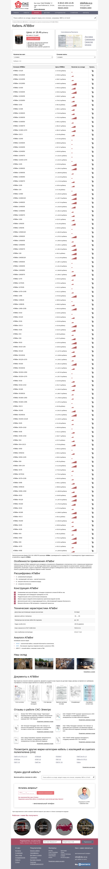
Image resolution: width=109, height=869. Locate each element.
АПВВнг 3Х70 (17, 470)
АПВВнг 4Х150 (18, 504)
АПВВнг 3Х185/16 (19, 393)
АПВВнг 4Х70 (17, 546)
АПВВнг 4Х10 (17, 495)
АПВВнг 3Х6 (17, 461)
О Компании (74, 12)
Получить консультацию (45, 793)
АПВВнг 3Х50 (17, 448)
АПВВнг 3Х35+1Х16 (19, 436)
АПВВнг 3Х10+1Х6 (19, 347)
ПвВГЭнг (38, 762)
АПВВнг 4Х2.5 (17, 516)
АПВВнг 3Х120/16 (19, 355)
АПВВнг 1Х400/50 (19, 211)
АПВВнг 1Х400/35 (19, 206)
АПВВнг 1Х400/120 (19, 198)
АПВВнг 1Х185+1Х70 (20, 130)
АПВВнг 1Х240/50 (19, 151)
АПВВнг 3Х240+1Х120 (20, 419)
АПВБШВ (38, 756)
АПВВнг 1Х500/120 (19, 232)
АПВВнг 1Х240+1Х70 (20, 160)
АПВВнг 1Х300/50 (19, 177)
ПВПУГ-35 (59, 762)
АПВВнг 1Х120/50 (19, 83)
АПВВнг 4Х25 (17, 525)
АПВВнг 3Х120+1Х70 (20, 359)
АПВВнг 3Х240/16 (19, 415)
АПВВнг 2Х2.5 (17, 325)
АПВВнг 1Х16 (17, 104)
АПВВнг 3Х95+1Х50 (19, 491)
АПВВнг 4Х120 (18, 499)
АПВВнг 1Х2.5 (17, 134)
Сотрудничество (60, 12)
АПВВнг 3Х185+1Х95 (20, 402)
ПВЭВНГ (59, 756)
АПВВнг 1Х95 (17, 296)
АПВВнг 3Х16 (17, 381)
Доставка (47, 12)
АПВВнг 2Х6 (17, 338)
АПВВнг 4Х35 (17, 529)
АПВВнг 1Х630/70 (19, 274)
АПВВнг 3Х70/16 (18, 474)
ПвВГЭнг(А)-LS (82, 756)
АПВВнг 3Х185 (18, 389)
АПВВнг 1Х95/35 (18, 304)
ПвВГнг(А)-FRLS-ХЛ (20, 756)
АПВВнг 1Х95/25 (18, 300)
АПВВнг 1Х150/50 (19, 100)
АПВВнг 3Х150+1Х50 (20, 372)
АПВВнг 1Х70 (17, 279)
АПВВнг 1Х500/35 (19, 240)
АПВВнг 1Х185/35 (19, 117)
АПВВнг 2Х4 (17, 334)
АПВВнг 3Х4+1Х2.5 (19, 444)
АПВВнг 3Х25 (17, 423)
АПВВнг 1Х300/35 (19, 172)
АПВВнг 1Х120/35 (19, 79)
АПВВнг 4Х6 (17, 542)
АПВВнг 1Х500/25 (19, 236)
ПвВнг (79, 762)
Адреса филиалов (39, 9)
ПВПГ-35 (17, 762)
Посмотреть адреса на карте (56, 861)
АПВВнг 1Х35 (17, 185)
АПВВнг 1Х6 (17, 253)
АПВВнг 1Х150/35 (19, 96)
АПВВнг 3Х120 (18, 351)
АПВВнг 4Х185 (18, 512)
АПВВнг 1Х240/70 (19, 155)
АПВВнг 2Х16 (17, 321)
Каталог (36, 12)
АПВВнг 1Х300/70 (19, 181)
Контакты (86, 12)
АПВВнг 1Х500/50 (19, 245)
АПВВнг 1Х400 (18, 194)
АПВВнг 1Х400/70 (19, 215)
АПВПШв (17, 759)
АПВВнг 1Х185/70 (19, 126)
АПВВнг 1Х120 (18, 71)
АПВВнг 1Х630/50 (19, 270)
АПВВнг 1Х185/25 (19, 113)
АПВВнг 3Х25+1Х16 (19, 427)
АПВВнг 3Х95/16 (18, 487)
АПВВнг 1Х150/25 (19, 92)
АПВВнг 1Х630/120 (19, 257)
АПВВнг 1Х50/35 (18, 228)
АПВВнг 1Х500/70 (19, 249)
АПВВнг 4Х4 (17, 533)
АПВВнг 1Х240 (18, 138)
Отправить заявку (86, 7)
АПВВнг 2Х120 (18, 317)
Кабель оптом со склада (22, 5)
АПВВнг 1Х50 (17, 219)
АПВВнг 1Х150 (18, 88)
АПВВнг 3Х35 (17, 432)
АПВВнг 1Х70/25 (18, 283)
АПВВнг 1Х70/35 (18, 287)
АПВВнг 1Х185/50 (19, 121)
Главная (16, 12)
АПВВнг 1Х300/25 (19, 168)
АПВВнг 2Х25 (17, 330)
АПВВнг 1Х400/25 (19, 202)
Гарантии (89, 42)
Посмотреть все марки (89, 767)
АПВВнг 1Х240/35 (19, 147)
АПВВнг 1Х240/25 (19, 143)
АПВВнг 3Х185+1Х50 (20, 398)
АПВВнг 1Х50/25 (18, 223)
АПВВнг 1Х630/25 (19, 262)
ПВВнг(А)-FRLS (82, 759)
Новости (26, 12)
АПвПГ (18, 643)
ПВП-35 (58, 759)
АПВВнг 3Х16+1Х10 (19, 385)
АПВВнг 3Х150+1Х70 (20, 376)
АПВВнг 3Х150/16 (19, 368)
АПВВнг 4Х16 (17, 508)
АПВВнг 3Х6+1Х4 (19, 465)
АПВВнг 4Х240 (18, 521)
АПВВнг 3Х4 (17, 440)
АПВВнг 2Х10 (17, 313)
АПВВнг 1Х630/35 (19, 266)
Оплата (88, 45)
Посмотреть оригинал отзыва (45, 721)
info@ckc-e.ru (86, 3)
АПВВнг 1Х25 (17, 164)
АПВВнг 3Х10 (17, 342)
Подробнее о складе (89, 671)
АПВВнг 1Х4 (17, 189)
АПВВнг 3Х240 (18, 410)
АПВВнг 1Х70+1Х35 (19, 291)
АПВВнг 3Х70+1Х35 (19, 478)
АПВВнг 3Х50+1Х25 (19, 457)
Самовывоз (90, 39)
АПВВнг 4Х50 (17, 538)
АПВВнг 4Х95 (17, 550)
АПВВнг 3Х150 (18, 364)
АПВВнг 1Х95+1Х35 (19, 308)
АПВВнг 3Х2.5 (17, 406)
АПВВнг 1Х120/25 (19, 75)
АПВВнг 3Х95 (17, 482)
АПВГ (17, 646)
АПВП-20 (38, 759)
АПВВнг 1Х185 (18, 109)
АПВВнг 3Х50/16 (18, 453)
